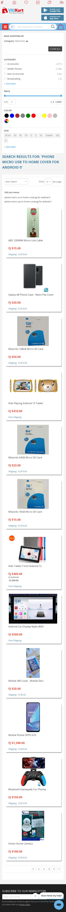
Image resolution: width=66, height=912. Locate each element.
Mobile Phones (34, 68)
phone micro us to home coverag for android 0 (27, 197)
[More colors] (6, 121)
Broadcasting (34, 78)
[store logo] (12, 10)
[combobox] (36, 27)
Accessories (34, 64)
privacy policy (24, 904)
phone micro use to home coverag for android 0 (28, 201)
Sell (62, 3)
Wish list (27, 3)
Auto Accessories (34, 74)
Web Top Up (3, 3)
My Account (15, 3)
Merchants (50, 3)
